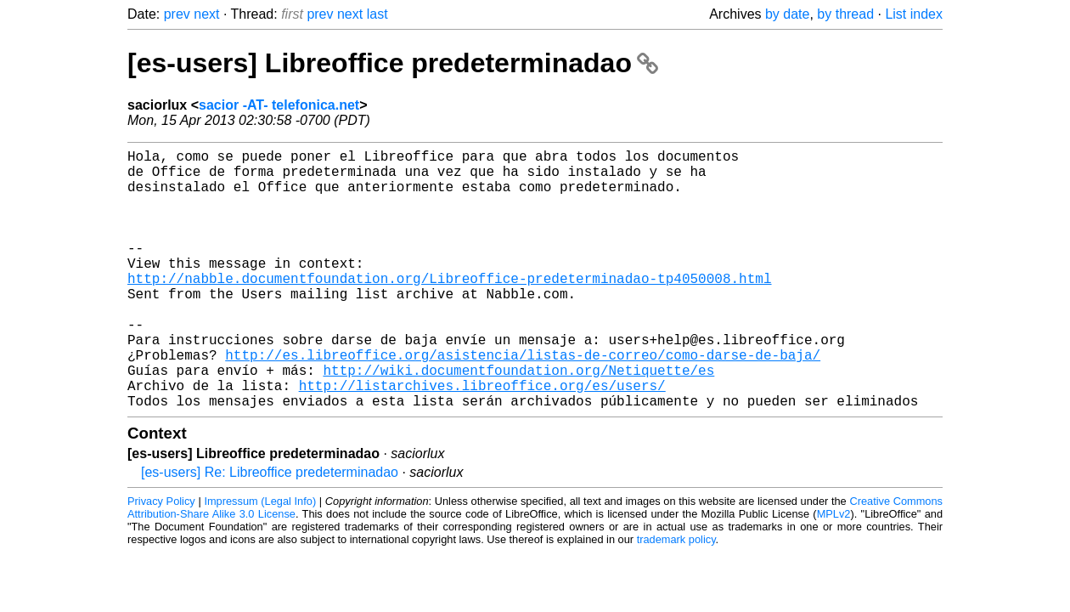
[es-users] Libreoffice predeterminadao (392, 63)
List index (914, 14)
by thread (845, 14)
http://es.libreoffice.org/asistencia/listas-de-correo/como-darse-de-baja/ (522, 402)
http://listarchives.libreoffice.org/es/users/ (482, 439)
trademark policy (676, 597)
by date (787, 14)
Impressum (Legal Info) (260, 558)
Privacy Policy (161, 558)
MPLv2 (834, 571)
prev (177, 14)
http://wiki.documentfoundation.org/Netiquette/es (518, 420)
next (206, 14)
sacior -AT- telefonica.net (279, 105)
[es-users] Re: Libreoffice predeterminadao (269, 530)
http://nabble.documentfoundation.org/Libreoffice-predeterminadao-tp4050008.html (449, 308)
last (377, 14)
